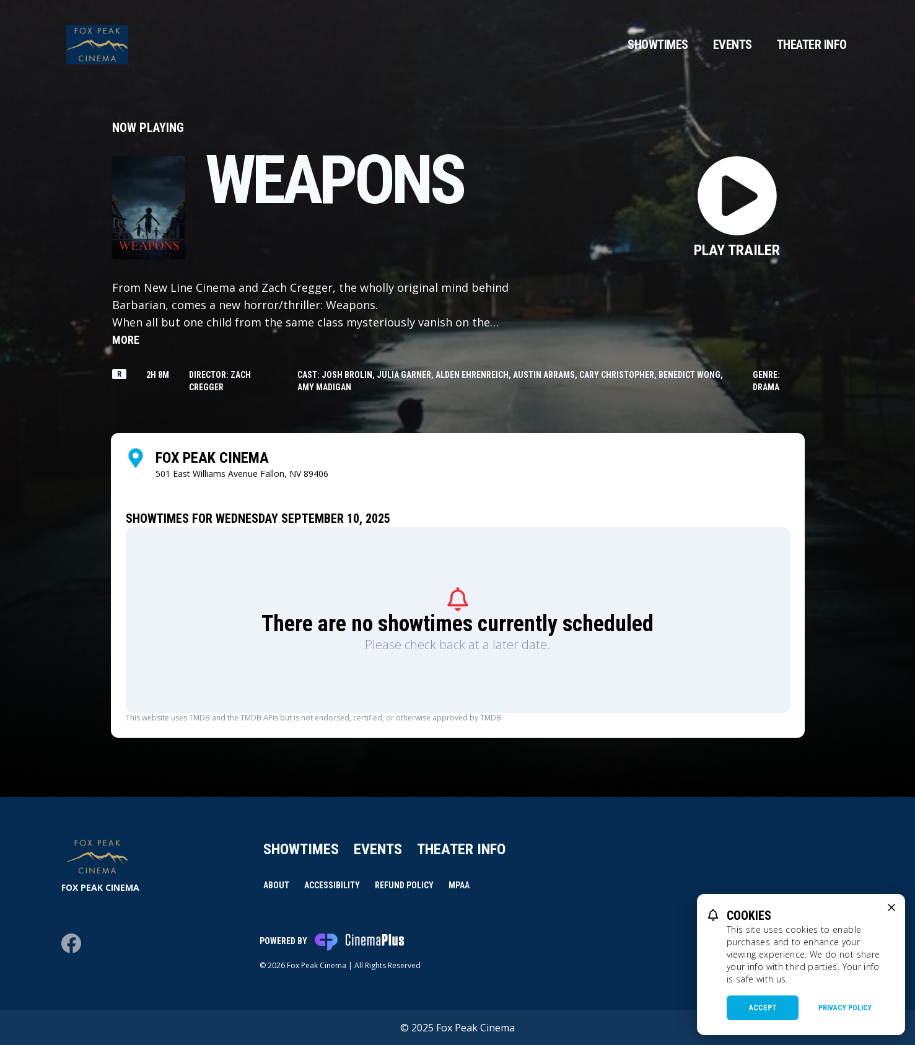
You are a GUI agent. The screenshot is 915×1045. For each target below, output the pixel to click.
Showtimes (658, 44)
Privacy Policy (845, 1007)
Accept (763, 1007)
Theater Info (812, 44)
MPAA (459, 885)
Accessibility (332, 885)
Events (732, 44)
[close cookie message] (891, 907)
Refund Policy (404, 885)
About (276, 885)
